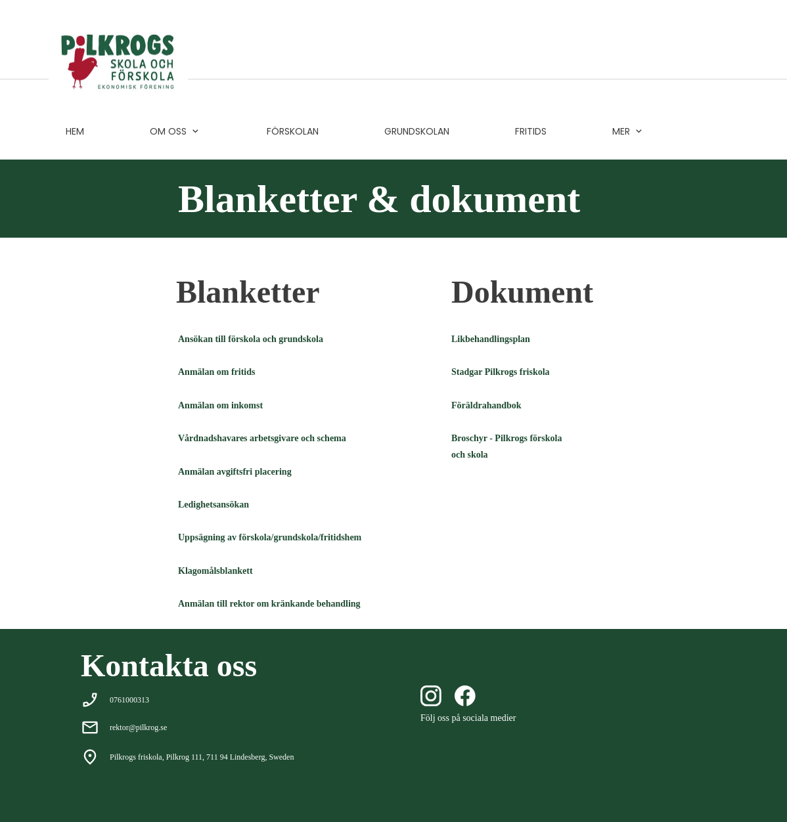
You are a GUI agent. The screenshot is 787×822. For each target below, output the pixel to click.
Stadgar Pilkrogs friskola (500, 372)
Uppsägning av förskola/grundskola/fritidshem (269, 537)
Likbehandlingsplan (490, 339)
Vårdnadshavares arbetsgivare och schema (262, 438)
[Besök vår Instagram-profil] (430, 695)
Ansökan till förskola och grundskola (250, 339)
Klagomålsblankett (215, 571)
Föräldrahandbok (486, 405)
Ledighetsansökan (213, 504)
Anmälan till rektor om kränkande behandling (269, 604)
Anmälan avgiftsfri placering (235, 472)
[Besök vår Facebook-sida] (465, 695)
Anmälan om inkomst (220, 405)
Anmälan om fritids (216, 372)
